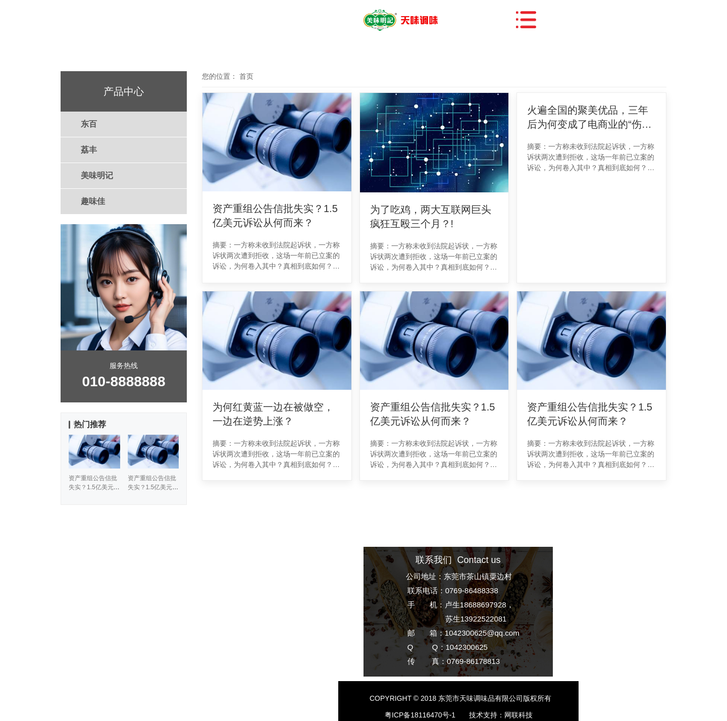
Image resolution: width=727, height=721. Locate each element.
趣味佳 (93, 201)
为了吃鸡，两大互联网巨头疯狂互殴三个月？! (430, 216)
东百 (89, 124)
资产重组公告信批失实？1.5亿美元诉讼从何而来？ (275, 215)
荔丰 (89, 149)
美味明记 (97, 175)
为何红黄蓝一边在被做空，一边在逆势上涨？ (273, 414)
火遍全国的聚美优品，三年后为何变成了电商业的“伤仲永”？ (589, 118)
